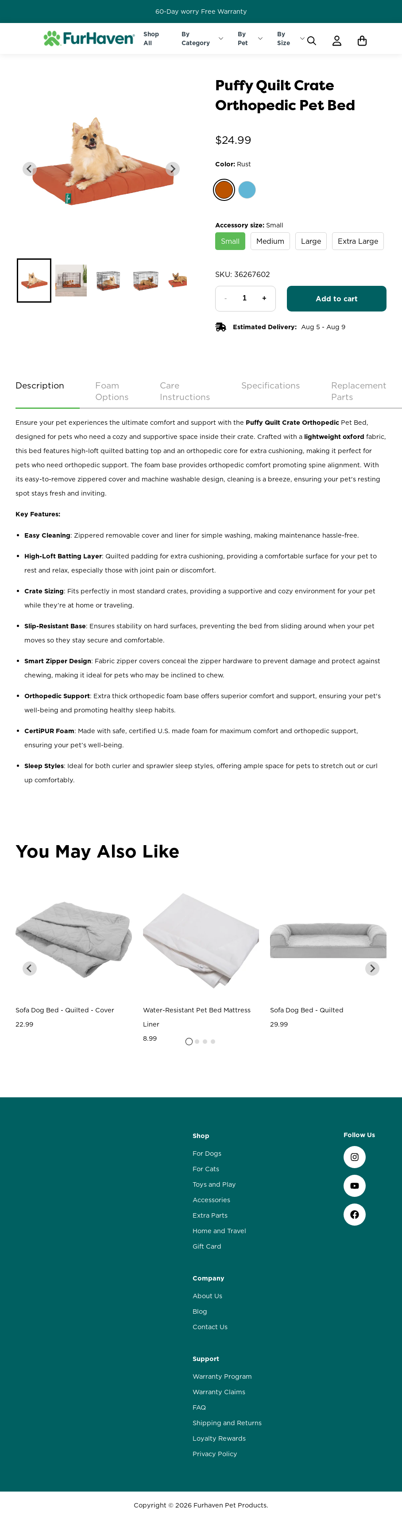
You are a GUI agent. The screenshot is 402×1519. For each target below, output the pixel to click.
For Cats (206, 1218)
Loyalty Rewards (219, 1487)
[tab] (189, 1113)
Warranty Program (222, 1425)
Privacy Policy (215, 1503)
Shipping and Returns (227, 1472)
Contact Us (210, 1376)
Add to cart (337, 299)
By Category (196, 38)
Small (230, 241)
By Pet (243, 38)
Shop (201, 1185)
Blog (200, 1360)
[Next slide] (173, 169)
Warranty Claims (219, 1441)
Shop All (151, 38)
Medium (270, 241)
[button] (34, 280)
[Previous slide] (30, 169)
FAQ (199, 1456)
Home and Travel (219, 1280)
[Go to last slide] (30, 1040)
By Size (283, 38)
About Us (207, 1345)
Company (208, 1327)
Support (206, 1408)
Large (311, 241)
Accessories (211, 1249)
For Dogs (207, 1202)
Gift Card (207, 1295)
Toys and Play (214, 1233)
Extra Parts (210, 1264)
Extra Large (358, 241)
